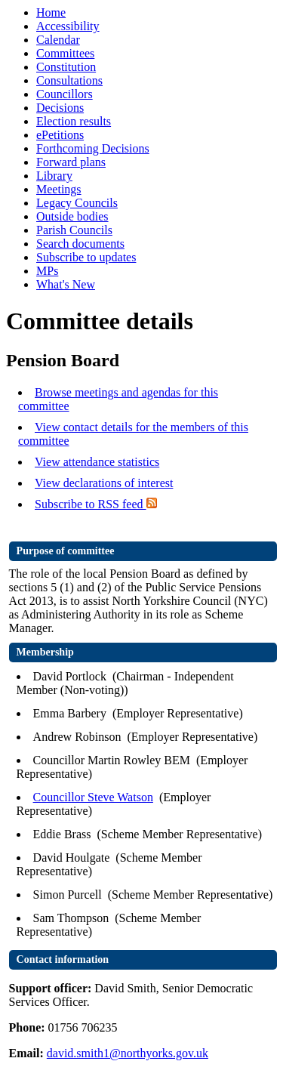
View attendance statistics (97, 461)
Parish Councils (74, 230)
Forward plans (71, 162)
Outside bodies (72, 216)
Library (54, 175)
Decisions (60, 107)
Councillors (64, 94)
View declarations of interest (104, 483)
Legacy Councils (77, 202)
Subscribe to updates (86, 257)
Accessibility (68, 26)
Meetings (59, 189)
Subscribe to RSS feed (96, 504)
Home (51, 12)
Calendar (58, 39)
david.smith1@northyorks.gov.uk (127, 1053)
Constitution (66, 66)
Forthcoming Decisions (92, 148)
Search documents (80, 243)
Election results (73, 121)
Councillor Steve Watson (93, 797)
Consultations (69, 80)
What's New (65, 284)
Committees (65, 53)
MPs (47, 270)
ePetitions (60, 134)
